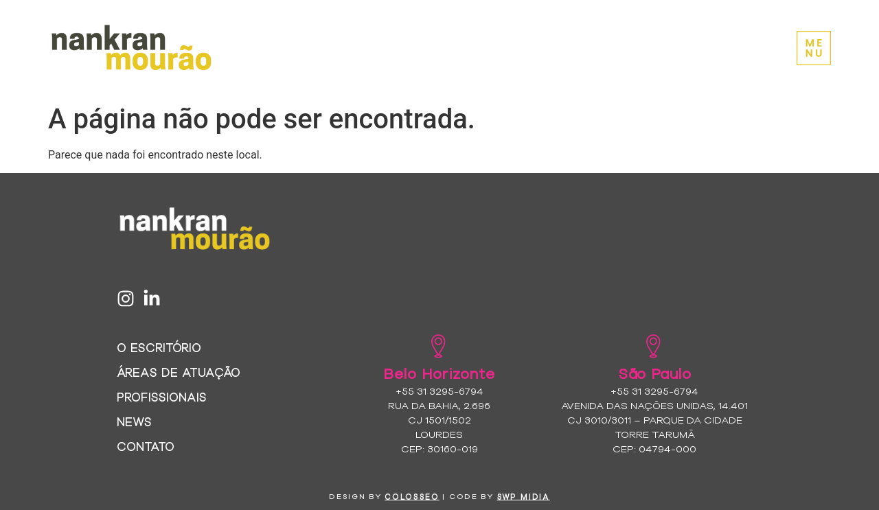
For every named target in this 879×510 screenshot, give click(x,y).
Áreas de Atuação (178, 371)
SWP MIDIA (523, 496)
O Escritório (159, 346)
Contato (145, 445)
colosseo (412, 496)
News (134, 421)
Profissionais (162, 396)
